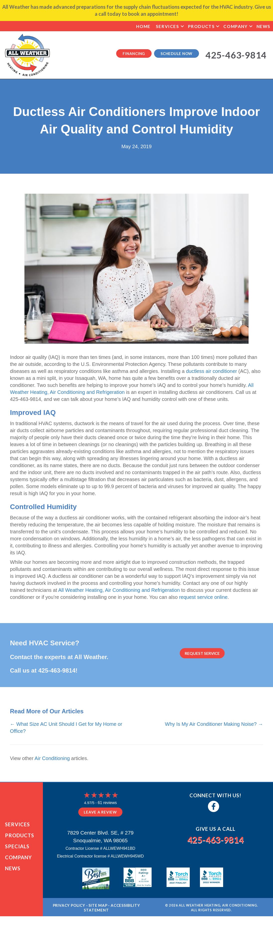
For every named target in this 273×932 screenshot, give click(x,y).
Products (201, 26)
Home (143, 26)
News (264, 26)
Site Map (98, 913)
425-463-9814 (56, 670)
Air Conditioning (52, 758)
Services (167, 26)
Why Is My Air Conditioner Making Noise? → (214, 724)
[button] (182, 26)
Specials (17, 851)
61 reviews (107, 803)
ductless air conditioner (211, 371)
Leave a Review (100, 812)
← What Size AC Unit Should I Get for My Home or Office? (66, 727)
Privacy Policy (69, 913)
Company (235, 26)
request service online (203, 597)
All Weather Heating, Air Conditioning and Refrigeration (119, 590)
